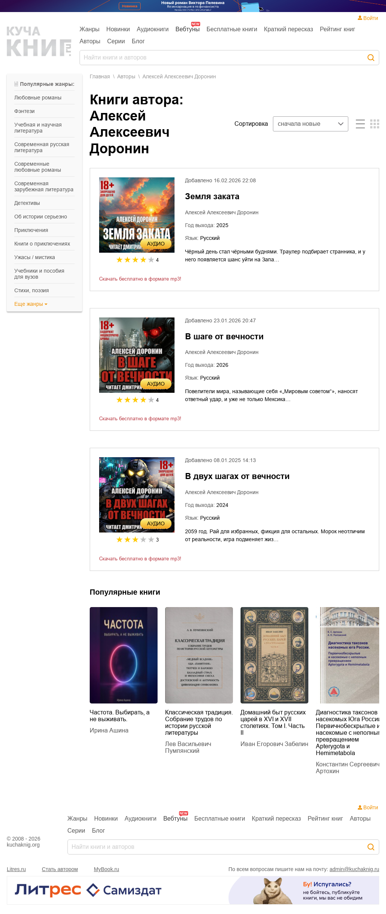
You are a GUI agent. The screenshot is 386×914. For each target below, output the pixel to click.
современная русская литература (41, 147)
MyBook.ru (106, 869)
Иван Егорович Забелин (274, 744)
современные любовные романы (37, 167)
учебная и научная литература (38, 128)
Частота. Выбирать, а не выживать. (120, 715)
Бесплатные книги (232, 29)
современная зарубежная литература (44, 186)
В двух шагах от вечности (237, 476)
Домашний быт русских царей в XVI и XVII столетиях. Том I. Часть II (273, 722)
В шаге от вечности (224, 336)
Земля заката (212, 196)
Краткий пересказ (288, 29)
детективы (27, 203)
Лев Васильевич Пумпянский (188, 747)
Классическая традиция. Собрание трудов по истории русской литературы (199, 722)
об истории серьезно (40, 217)
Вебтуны (187, 29)
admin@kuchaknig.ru (354, 869)
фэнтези (24, 111)
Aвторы (126, 76)
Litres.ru (16, 869)
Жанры (90, 29)
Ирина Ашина (109, 730)
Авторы (90, 41)
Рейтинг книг (337, 29)
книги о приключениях (42, 244)
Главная (100, 76)
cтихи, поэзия (31, 290)
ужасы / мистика (34, 257)
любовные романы (37, 98)
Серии (116, 41)
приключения (31, 230)
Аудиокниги (153, 29)
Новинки (118, 29)
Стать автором (60, 869)
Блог (138, 41)
